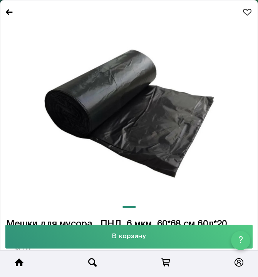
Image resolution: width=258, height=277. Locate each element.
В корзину (129, 236)
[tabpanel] (129, 111)
